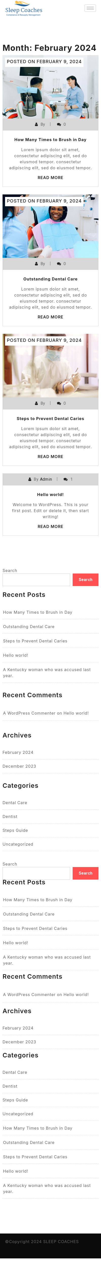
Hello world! (50, 494)
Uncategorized (18, 844)
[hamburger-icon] (90, 8)
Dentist (10, 816)
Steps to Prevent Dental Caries (50, 418)
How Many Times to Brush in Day (50, 139)
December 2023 (19, 766)
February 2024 (18, 752)
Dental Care (15, 802)
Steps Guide (15, 830)
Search (10, 570)
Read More (51, 177)
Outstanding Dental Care (50, 278)
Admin (46, 479)
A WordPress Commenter (29, 713)
